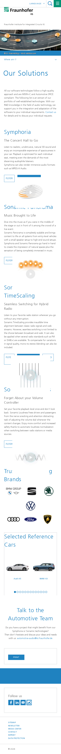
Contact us (50, 112)
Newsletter (14, 726)
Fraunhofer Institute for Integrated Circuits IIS (24, 24)
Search (50, 3)
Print (16, 657)
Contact (12, 732)
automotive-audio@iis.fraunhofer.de (34, 638)
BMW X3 (43, 570)
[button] (15, 591)
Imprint (11, 735)
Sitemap (12, 722)
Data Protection (16, 738)
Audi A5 (17, 570)
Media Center (14, 729)
